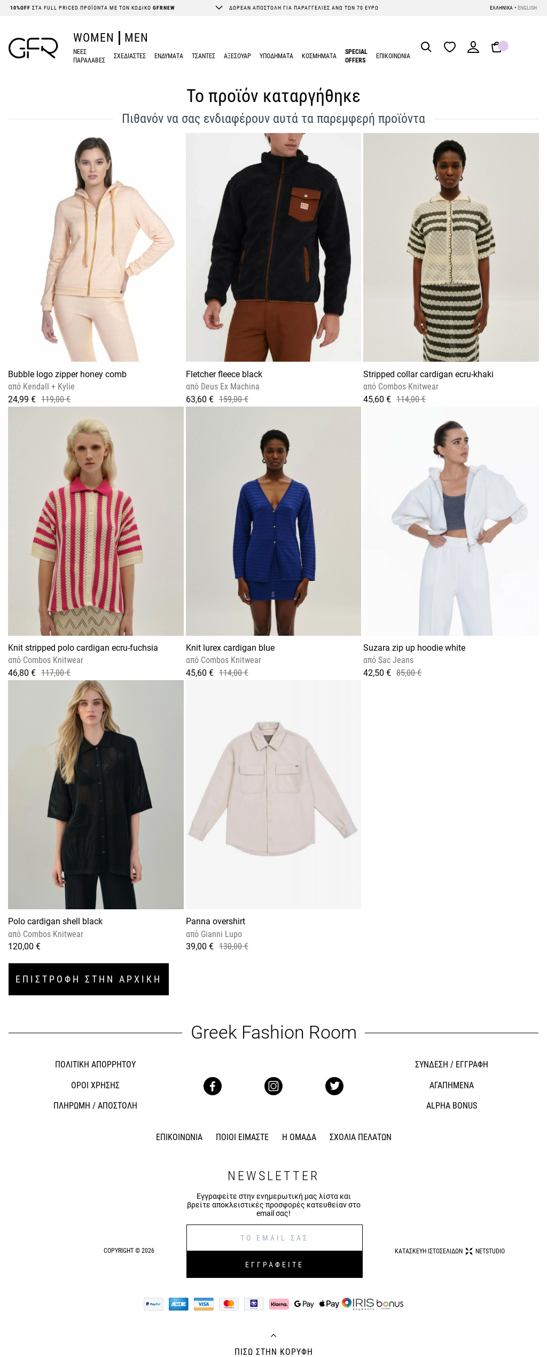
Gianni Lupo (220, 934)
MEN (136, 37)
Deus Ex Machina (229, 386)
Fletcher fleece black (224, 374)
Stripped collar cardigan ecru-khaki (428, 374)
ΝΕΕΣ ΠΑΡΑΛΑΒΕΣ (89, 56)
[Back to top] (273, 1337)
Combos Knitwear (407, 386)
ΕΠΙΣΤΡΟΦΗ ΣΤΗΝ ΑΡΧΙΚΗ (88, 979)
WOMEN (93, 37)
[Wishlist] (452, 48)
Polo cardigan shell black (55, 921)
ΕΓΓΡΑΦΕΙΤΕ (274, 1264)
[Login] (473, 50)
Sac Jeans (394, 660)
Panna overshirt (215, 921)
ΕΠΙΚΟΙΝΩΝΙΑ (393, 56)
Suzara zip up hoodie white (414, 648)
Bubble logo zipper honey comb (67, 374)
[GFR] (33, 48)
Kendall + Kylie (48, 386)
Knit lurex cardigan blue (230, 648)
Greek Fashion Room (274, 1032)
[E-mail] (274, 1238)
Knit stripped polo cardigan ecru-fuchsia (83, 648)
